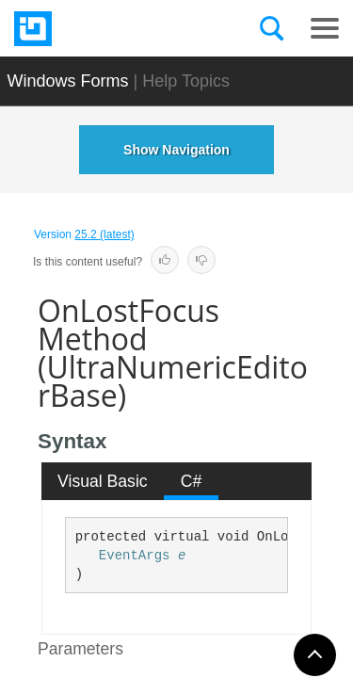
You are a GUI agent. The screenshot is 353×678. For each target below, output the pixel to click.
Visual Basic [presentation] (102, 481)
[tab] (103, 481)
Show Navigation (176, 149)
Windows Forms (68, 81)
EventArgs (134, 555)
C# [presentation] (191, 481)
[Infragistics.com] (108, 28)
